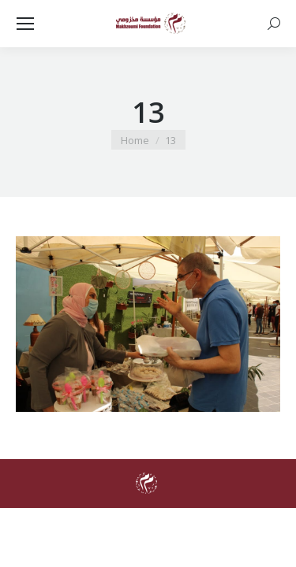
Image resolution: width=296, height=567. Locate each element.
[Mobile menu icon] (25, 23)
